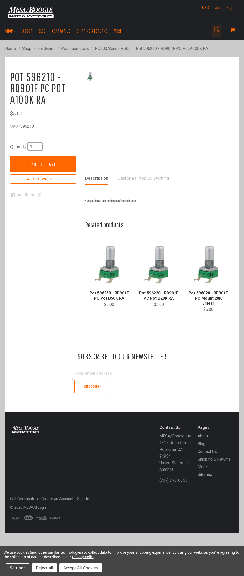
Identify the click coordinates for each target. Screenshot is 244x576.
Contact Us (61, 31)
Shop (10, 31)
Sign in (231, 7)
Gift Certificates (24, 541)
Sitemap (205, 517)
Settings (18, 568)
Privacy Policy (83, 556)
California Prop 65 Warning (143, 234)
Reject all (44, 568)
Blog (42, 31)
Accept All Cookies (80, 568)
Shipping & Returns (92, 31)
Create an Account (57, 541)
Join (218, 7)
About (27, 31)
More (119, 31)
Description (96, 234)
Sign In (83, 541)
